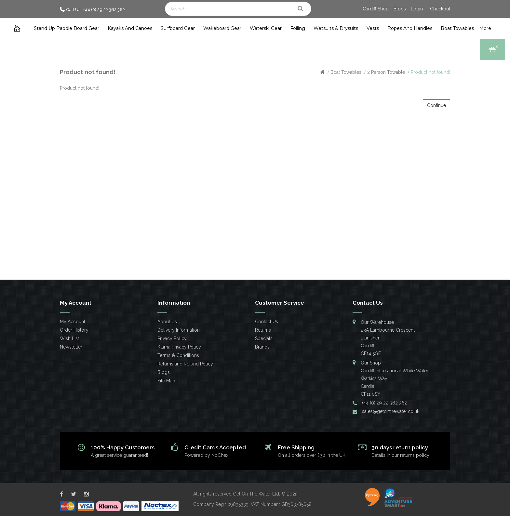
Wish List (69, 338)
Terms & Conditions (178, 355)
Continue (436, 105)
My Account (72, 321)
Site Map (166, 380)
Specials (264, 338)
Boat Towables (345, 72)
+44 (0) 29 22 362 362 (384, 402)
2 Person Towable (386, 72)
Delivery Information (178, 330)
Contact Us (266, 321)
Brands (262, 347)
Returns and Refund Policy (185, 363)
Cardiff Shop (376, 8)
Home (17, 28)
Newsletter (71, 347)
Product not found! (430, 72)
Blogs (400, 8)
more (485, 28)
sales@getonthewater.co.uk (390, 411)
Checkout (440, 8)
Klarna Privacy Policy (179, 347)
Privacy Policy (172, 338)
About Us (167, 321)
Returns (263, 330)
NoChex (219, 455)
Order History (74, 330)
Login (417, 8)
